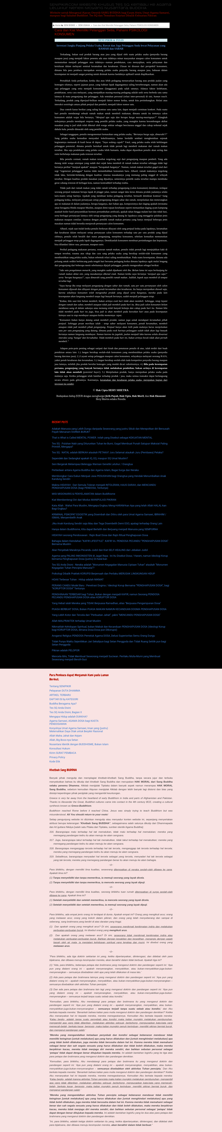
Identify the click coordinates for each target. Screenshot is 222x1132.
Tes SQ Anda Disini (60, 707)
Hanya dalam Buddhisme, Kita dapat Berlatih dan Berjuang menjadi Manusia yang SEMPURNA (105, 529)
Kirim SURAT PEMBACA (62, 752)
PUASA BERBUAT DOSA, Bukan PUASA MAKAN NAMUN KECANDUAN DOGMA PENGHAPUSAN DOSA (109, 609)
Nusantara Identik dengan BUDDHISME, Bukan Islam (78, 744)
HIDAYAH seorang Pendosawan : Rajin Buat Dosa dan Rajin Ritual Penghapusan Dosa (100, 535)
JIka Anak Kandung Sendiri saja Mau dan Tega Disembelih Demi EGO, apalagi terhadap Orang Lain (107, 523)
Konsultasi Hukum (59, 748)
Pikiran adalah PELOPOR (65, 650)
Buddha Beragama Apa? (63, 703)
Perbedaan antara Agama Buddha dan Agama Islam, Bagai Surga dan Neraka (95, 470)
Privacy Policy (57, 757)
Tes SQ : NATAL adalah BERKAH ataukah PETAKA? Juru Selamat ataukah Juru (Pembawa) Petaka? (107, 452)
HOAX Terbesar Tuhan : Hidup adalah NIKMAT (78, 579)
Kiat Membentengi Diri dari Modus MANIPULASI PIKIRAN (84, 499)
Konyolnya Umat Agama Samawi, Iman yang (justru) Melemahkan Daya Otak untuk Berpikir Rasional (78, 730)
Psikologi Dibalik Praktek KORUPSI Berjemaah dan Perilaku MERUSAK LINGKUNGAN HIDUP (103, 573)
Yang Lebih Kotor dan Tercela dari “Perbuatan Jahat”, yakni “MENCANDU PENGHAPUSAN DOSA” (106, 614)
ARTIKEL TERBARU (60, 694)
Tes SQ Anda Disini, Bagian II (65, 712)
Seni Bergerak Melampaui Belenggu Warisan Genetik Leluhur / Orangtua (92, 464)
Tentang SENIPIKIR (60, 686)
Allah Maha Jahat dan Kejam (65, 735)
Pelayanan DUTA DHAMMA (64, 690)
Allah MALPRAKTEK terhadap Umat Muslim (76, 620)
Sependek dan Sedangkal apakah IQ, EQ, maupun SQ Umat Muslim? (90, 458)
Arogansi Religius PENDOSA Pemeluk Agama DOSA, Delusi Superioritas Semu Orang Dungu (103, 635)
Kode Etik (54, 761)
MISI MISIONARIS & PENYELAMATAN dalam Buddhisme (83, 493)
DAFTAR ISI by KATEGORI (63, 699)
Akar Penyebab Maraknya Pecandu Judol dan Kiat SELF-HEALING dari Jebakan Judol (100, 549)
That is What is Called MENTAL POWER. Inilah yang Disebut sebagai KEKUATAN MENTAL (102, 437)
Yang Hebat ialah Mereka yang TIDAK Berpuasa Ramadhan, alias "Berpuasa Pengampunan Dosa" (106, 603)
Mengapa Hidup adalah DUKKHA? (68, 716)
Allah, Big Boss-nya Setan (63, 739)
